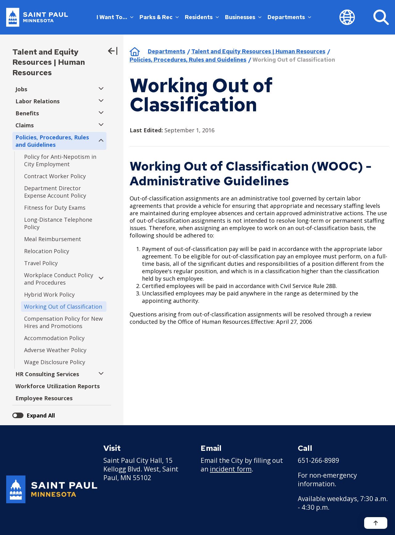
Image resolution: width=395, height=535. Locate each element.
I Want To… (115, 17)
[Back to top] (375, 523)
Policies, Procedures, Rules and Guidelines (188, 59)
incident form (231, 469)
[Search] (381, 17)
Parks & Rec (159, 17)
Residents (202, 17)
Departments (289, 17)
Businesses (243, 17)
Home (135, 51)
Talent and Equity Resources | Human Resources (48, 62)
